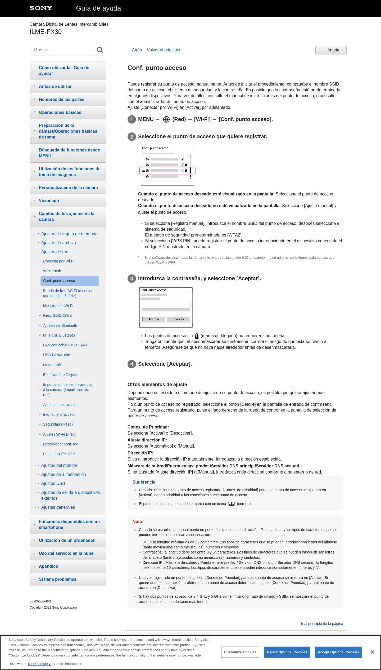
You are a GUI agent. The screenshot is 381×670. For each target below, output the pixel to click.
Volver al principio (163, 50)
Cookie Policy (40, 664)
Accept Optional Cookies (338, 653)
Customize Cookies (240, 653)
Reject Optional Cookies (287, 653)
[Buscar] (68, 50)
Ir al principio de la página (322, 624)
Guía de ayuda (98, 8)
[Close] (372, 652)
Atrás (137, 50)
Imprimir (335, 50)
